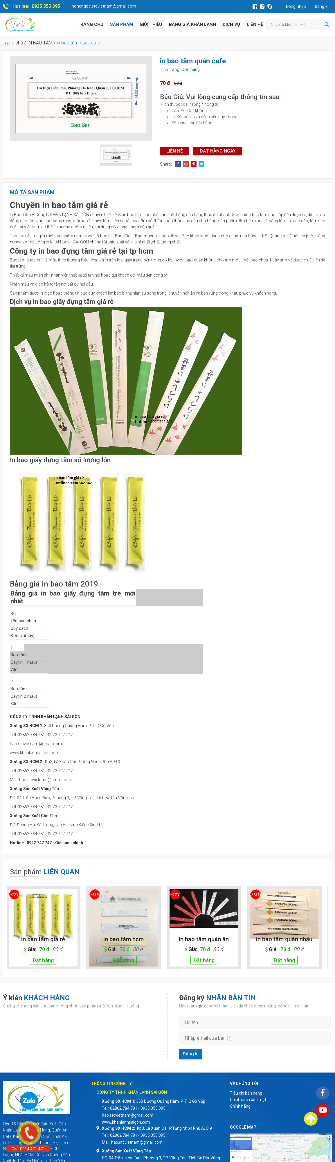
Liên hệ (255, 24)
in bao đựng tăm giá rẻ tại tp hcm (95, 251)
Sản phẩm (121, 24)
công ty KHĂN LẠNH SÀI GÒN (62, 242)
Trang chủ (90, 24)
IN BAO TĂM (40, 43)
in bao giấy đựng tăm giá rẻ (73, 301)
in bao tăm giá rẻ (47, 939)
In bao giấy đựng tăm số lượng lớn (60, 460)
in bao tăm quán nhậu (288, 939)
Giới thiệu (151, 24)
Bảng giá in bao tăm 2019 (54, 584)
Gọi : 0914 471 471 (28, 1149)
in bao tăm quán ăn (208, 939)
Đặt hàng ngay (218, 151)
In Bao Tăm (20, 214)
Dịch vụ (231, 24)
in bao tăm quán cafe (78, 43)
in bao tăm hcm (127, 939)
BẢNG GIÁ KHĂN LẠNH (192, 24)
